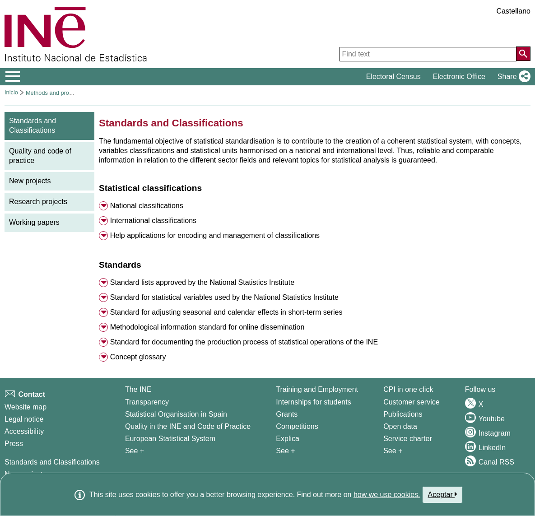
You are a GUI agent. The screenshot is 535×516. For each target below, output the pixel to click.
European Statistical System (170, 438)
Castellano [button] (513, 11)
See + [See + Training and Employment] (285, 451)
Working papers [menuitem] (34, 222)
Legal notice (24, 419)
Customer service (411, 402)
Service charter (407, 438)
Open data (400, 426)
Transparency (147, 402)
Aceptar (442, 494)
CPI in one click (408, 389)
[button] (512, 77)
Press (14, 443)
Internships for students (313, 402)
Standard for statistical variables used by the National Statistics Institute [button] (224, 297)
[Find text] (428, 54)
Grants (287, 414)
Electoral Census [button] (393, 76)
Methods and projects (53, 92)
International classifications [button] (153, 220)
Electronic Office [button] (459, 76)
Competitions (297, 426)
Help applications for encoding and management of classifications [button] (215, 235)
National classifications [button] (146, 205)
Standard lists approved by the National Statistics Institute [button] (202, 282)
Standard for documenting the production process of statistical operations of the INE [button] (244, 342)
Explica (287, 438)
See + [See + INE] (134, 451)
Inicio (11, 92)
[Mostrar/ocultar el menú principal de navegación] (13, 77)
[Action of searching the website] (523, 53)
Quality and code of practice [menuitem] (40, 155)
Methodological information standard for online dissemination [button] (207, 327)
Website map (26, 407)
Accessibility (24, 431)
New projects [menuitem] (30, 181)
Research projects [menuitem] (38, 201)
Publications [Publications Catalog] (402, 414)
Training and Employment (317, 389)
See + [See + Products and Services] (392, 451)
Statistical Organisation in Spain (176, 414)
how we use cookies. (387, 494)
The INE (138, 389)
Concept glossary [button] (138, 357)
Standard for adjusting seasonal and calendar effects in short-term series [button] (226, 312)
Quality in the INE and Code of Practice (188, 426)
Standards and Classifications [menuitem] (32, 125)
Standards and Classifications (52, 462)
